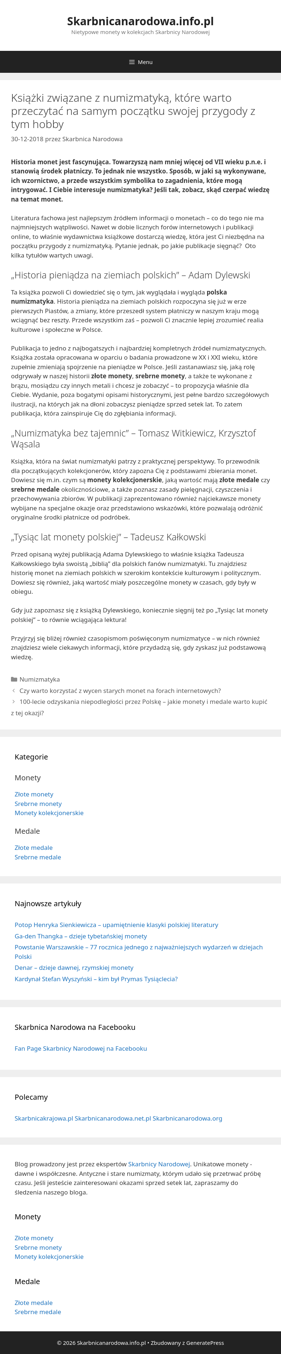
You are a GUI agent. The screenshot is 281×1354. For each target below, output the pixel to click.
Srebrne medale (38, 857)
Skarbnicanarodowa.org (187, 1118)
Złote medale (34, 847)
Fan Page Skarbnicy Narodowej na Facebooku (81, 1048)
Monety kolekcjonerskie (49, 813)
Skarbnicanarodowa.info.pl (140, 21)
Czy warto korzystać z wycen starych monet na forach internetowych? (120, 690)
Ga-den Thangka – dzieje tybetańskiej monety (81, 936)
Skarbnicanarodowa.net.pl (113, 1118)
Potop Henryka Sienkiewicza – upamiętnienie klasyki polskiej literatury (116, 924)
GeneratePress (205, 1342)
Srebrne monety (38, 803)
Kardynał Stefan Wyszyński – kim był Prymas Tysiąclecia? (96, 979)
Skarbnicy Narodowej (159, 1164)
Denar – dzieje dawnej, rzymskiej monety (74, 967)
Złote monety (34, 794)
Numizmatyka (39, 679)
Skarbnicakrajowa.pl (44, 1118)
